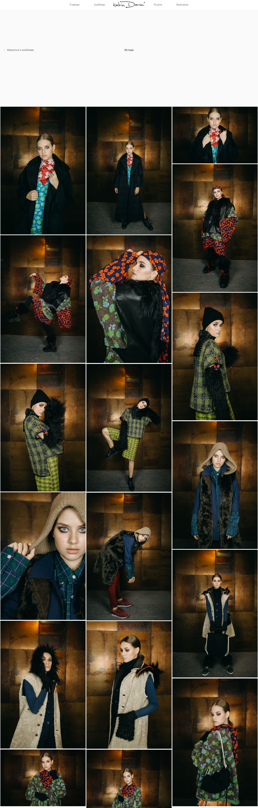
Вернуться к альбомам (20, 50)
